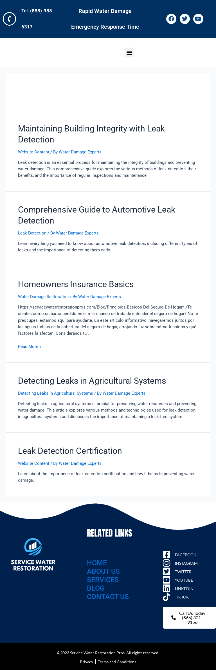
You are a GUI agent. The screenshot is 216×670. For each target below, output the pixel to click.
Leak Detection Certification (70, 450)
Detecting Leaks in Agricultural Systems (92, 380)
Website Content (33, 151)
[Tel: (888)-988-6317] (10, 19)
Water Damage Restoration (43, 296)
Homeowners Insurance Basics (76, 284)
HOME (97, 562)
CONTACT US (108, 596)
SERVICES (103, 579)
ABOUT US (103, 571)
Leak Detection (32, 232)
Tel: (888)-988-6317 (42, 18)
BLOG (96, 588)
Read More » (29, 346)
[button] (129, 51)
